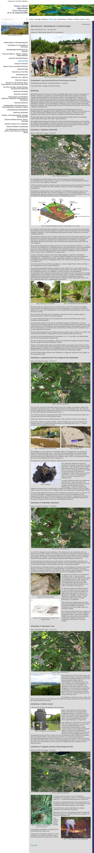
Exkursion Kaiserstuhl (20, 112)
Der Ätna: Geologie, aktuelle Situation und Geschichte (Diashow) (15, 88)
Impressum (11, 1)
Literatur (77, 19)
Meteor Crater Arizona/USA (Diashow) (16, 66)
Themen (70, 19)
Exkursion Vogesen (21, 80)
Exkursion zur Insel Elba (20, 72)
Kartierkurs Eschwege (21, 91)
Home (31, 19)
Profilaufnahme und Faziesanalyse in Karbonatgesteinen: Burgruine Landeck (15, 106)
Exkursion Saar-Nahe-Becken (18, 58)
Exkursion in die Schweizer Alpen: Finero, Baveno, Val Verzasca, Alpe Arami (14, 83)
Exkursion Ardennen (21, 64)
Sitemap (24, 1)
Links (87, 19)
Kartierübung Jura (22, 74)
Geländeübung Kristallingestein (17, 110)
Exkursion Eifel (23, 61)
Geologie (38, 19)
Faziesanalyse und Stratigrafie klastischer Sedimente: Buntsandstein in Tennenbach (15, 98)
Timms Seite (53, 19)
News (82, 19)
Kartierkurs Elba (22, 69)
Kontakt (18, 1)
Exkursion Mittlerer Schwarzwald (17, 126)
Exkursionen (62, 19)
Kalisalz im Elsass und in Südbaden (16, 124)
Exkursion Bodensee (21, 103)
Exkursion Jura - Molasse (19, 77)
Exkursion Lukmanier (21, 94)
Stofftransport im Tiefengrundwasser (16, 42)
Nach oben (34, 845)
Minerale (45, 19)
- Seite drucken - (86, 24)
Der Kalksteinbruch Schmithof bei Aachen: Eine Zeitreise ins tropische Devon (16, 131)
